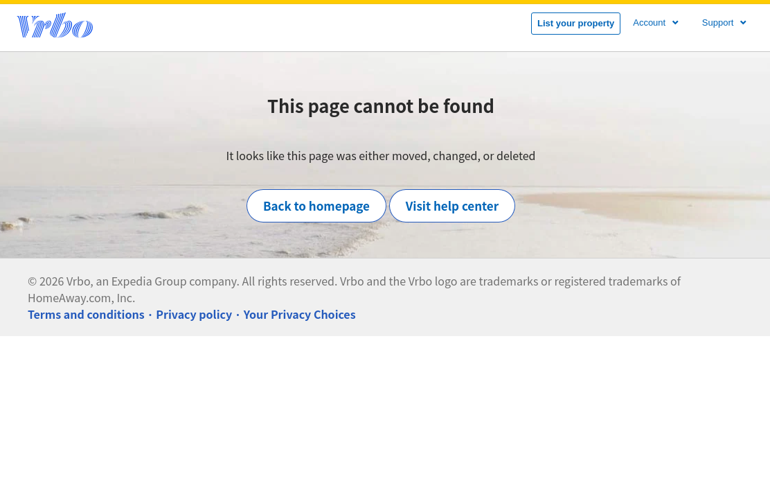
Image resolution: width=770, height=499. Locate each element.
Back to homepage (316, 205)
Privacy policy (194, 314)
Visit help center (452, 205)
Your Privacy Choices (300, 314)
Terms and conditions (86, 314)
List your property (575, 23)
